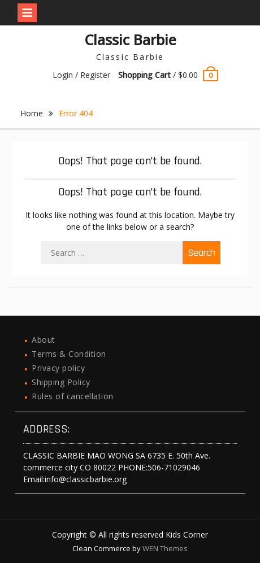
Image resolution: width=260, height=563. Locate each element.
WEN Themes (165, 548)
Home (31, 113)
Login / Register (81, 74)
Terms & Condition (69, 353)
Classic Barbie (130, 39)
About (43, 339)
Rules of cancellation (73, 396)
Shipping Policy (61, 382)
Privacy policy (58, 368)
